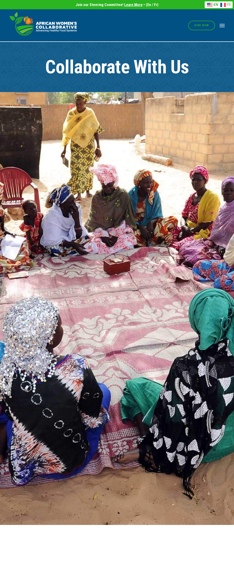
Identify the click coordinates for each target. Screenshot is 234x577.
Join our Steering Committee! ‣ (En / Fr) (117, 5)
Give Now (201, 25)
